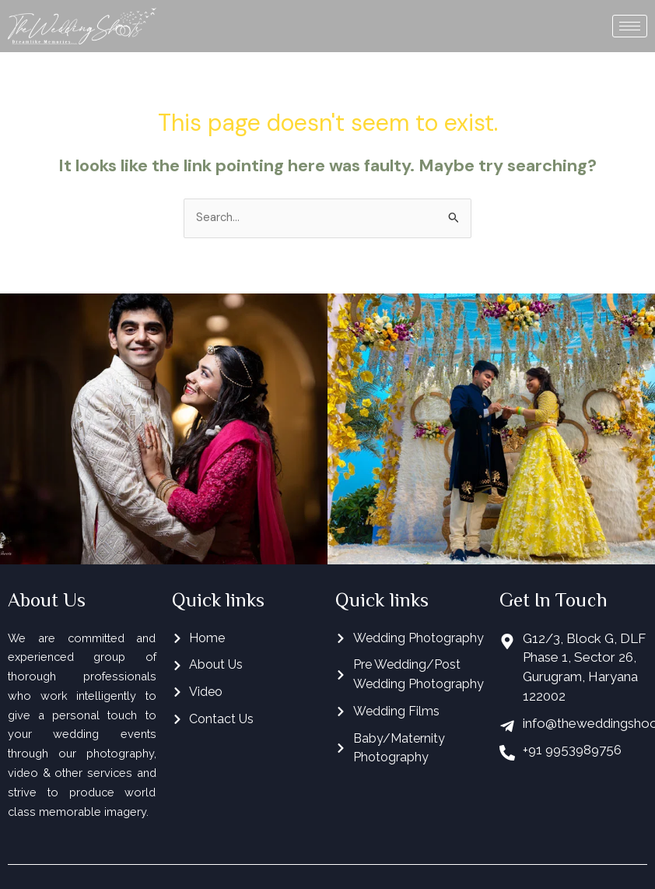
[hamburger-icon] (629, 26)
